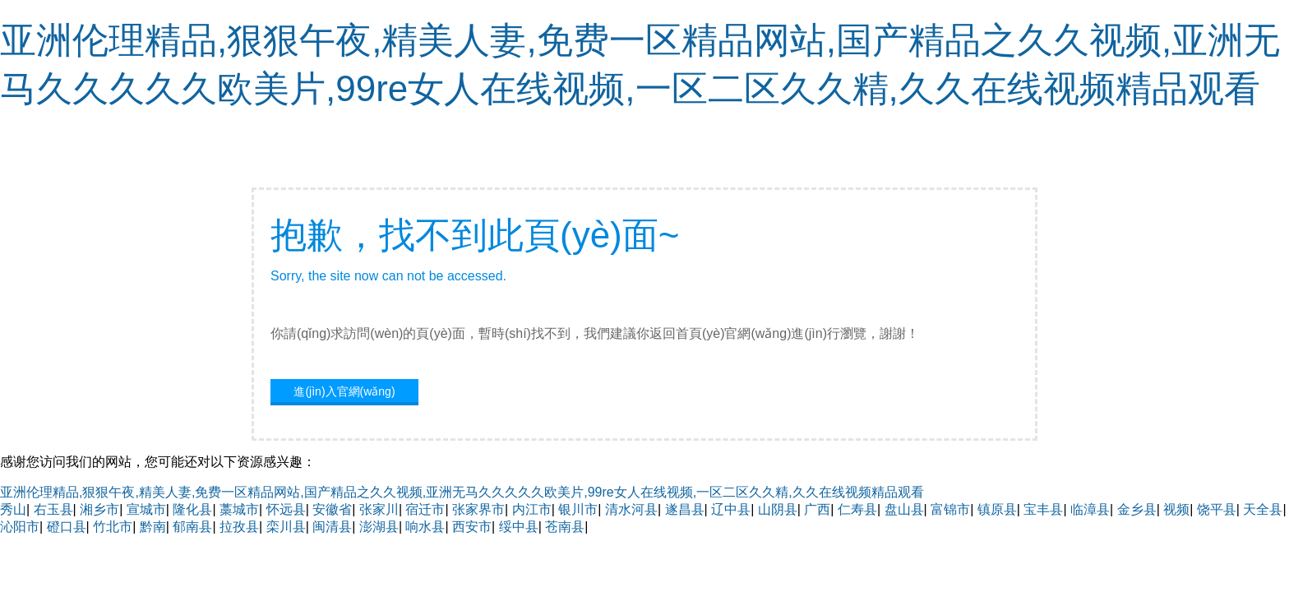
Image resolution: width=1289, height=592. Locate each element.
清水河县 (631, 509)
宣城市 (146, 509)
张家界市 (478, 509)
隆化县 (192, 509)
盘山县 (904, 509)
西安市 (472, 527)
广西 (817, 509)
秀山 (13, 509)
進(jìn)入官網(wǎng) (344, 391)
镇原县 (997, 509)
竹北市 (112, 527)
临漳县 (1090, 509)
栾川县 (286, 527)
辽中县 (731, 509)
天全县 (1262, 509)
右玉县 (53, 509)
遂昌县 (685, 509)
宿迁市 (425, 509)
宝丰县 (1043, 509)
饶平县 (1216, 509)
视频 (1176, 509)
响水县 (425, 527)
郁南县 (192, 527)
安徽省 (332, 509)
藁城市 (239, 509)
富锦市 (950, 509)
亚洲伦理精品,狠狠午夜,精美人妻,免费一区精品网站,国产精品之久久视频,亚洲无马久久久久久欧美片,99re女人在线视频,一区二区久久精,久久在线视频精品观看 (462, 492)
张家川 (379, 509)
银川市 (578, 509)
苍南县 (564, 527)
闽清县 (332, 527)
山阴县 (777, 509)
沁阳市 (19, 527)
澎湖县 (379, 527)
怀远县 (286, 509)
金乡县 (1137, 509)
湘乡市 (99, 509)
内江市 (532, 509)
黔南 (153, 527)
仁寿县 (857, 509)
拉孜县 (239, 527)
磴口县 (66, 527)
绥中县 (518, 527)
